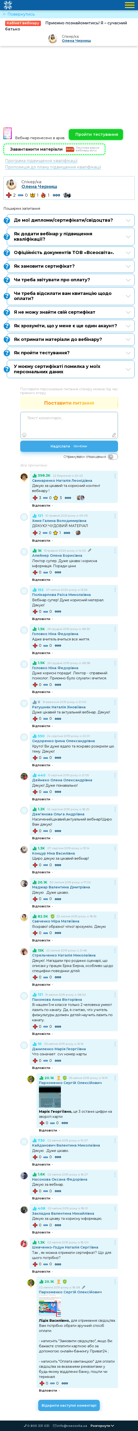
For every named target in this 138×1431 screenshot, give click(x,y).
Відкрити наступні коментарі (69, 1405)
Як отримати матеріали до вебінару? (69, 339)
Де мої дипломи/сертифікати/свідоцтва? (69, 220)
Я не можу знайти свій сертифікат (69, 312)
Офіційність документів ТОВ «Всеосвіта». (69, 253)
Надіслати (69, 446)
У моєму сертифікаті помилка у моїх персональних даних (69, 369)
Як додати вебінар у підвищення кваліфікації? (69, 236)
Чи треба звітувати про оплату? (69, 280)
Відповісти (41, 506)
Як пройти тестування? (69, 353)
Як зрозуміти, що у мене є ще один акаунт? (69, 326)
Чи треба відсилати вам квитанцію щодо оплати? (69, 296)
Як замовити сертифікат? (69, 266)
